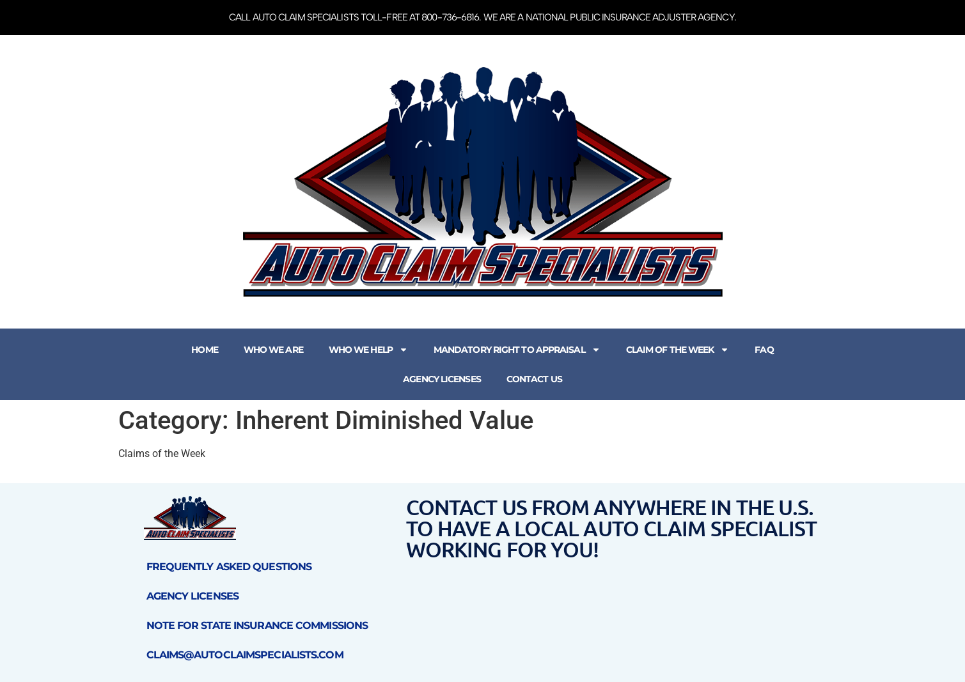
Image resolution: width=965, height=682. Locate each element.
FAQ (764, 349)
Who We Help (368, 349)
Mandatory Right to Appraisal (517, 349)
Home (204, 349)
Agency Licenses (442, 379)
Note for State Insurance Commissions (257, 625)
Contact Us (534, 379)
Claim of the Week (678, 349)
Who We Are (273, 349)
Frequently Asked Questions (229, 567)
